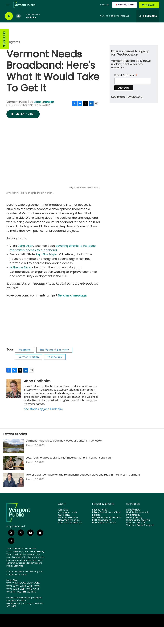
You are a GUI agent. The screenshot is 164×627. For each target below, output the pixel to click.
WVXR (16, 589)
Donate (150, 5)
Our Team (64, 515)
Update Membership (137, 512)
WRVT (16, 586)
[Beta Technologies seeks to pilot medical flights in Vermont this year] (13, 463)
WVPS (9, 589)
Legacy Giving (134, 517)
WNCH (30, 586)
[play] (8, 16)
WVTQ (37, 583)
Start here (18, 565)
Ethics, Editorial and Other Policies (106, 513)
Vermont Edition (29, 357)
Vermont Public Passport (140, 525)
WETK (22, 589)
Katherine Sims (20, 267)
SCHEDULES (4, 39)
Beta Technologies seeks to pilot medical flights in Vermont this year (69, 458)
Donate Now (133, 510)
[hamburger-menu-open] (8, 5)
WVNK (30, 583)
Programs (13, 42)
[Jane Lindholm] (13, 388)
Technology (54, 357)
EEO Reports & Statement (106, 517)
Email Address (125, 75)
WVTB (29, 589)
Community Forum (69, 520)
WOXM (15, 583)
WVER (36, 589)
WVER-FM (11, 591)
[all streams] (147, 16)
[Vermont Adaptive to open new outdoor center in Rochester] (13, 446)
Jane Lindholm (44, 102)
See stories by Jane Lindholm (43, 409)
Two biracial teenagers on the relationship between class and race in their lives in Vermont (83, 475)
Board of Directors (68, 517)
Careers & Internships (70, 522)
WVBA (23, 583)
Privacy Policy (99, 510)
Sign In (104, 4)
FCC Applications (101, 520)
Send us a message (72, 295)
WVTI (8, 583)
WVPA (37, 586)
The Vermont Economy (54, 349)
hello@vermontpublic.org (18, 603)
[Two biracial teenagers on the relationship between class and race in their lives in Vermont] (13, 480)
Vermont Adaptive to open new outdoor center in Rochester (64, 440)
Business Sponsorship (138, 520)
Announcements (67, 512)
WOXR (23, 586)
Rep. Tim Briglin (46, 254)
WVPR (9, 586)
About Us (63, 510)
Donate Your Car (135, 522)
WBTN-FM (31, 591)
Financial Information (104, 522)
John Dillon (25, 246)
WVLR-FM (21, 591)
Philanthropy (133, 515)
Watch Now (124, 5)
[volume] (18, 16)
